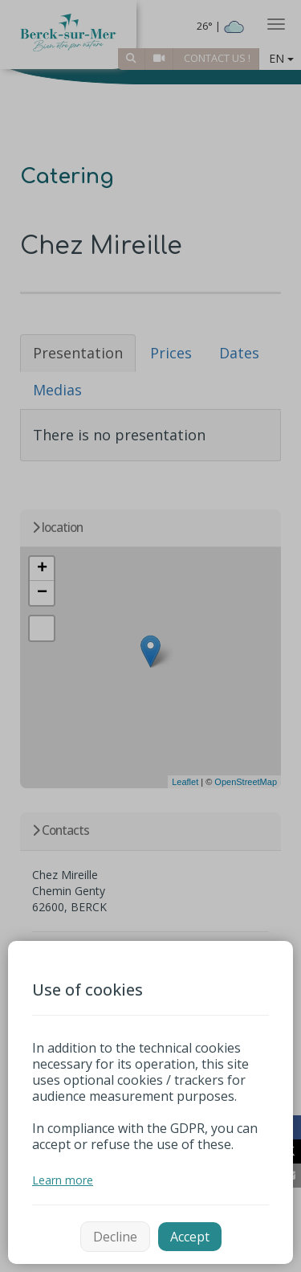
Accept (189, 1236)
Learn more (62, 1180)
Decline (115, 1236)
